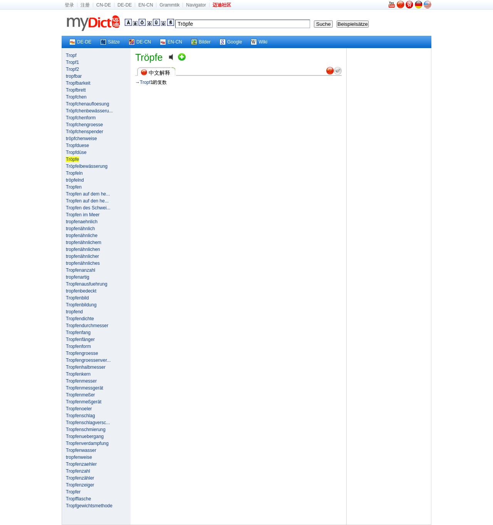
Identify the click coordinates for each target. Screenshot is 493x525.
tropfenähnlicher (82, 256)
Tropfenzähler (80, 478)
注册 (85, 5)
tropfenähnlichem (83, 242)
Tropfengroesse (82, 353)
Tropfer (73, 492)
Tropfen (74, 187)
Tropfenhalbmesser (86, 367)
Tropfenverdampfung (87, 443)
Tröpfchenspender (84, 131)
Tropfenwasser (81, 450)
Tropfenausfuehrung (86, 284)
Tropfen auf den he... (87, 201)
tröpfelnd (75, 180)
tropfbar (74, 76)
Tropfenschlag (80, 415)
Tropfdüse (76, 152)
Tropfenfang (78, 332)
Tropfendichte (80, 318)
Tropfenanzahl (80, 270)
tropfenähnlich (80, 228)
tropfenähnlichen (83, 249)
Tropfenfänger (80, 339)
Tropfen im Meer (83, 214)
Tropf (71, 55)
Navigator (196, 5)
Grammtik (169, 5)
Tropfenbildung (81, 305)
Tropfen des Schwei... (88, 208)
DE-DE (124, 5)
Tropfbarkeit (78, 83)
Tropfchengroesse (84, 124)
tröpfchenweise (81, 138)
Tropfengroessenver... (88, 360)
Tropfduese (77, 145)
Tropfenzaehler (81, 464)
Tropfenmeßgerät (83, 402)
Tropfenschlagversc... (88, 422)
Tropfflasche (78, 499)
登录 (69, 5)
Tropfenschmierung (86, 429)
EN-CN (145, 5)
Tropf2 (72, 69)
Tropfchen (76, 97)
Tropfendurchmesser (87, 325)
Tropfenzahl (78, 471)
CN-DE (103, 5)
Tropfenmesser (81, 381)
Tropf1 (72, 62)
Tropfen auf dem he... (88, 194)
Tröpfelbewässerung (86, 166)
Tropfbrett (76, 90)
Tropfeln (74, 173)
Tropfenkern (78, 374)
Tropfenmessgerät (84, 388)
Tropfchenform (81, 117)
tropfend (74, 311)
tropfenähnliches (83, 263)
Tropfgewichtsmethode (89, 505)
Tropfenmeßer (80, 395)
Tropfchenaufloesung (87, 104)
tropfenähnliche (81, 235)
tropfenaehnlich (81, 221)
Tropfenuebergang (85, 436)
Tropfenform (78, 346)
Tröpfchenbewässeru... (89, 111)
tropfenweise (79, 457)
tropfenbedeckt (81, 291)
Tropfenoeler (79, 408)
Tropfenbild (77, 298)
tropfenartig (77, 277)
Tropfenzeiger (80, 485)
